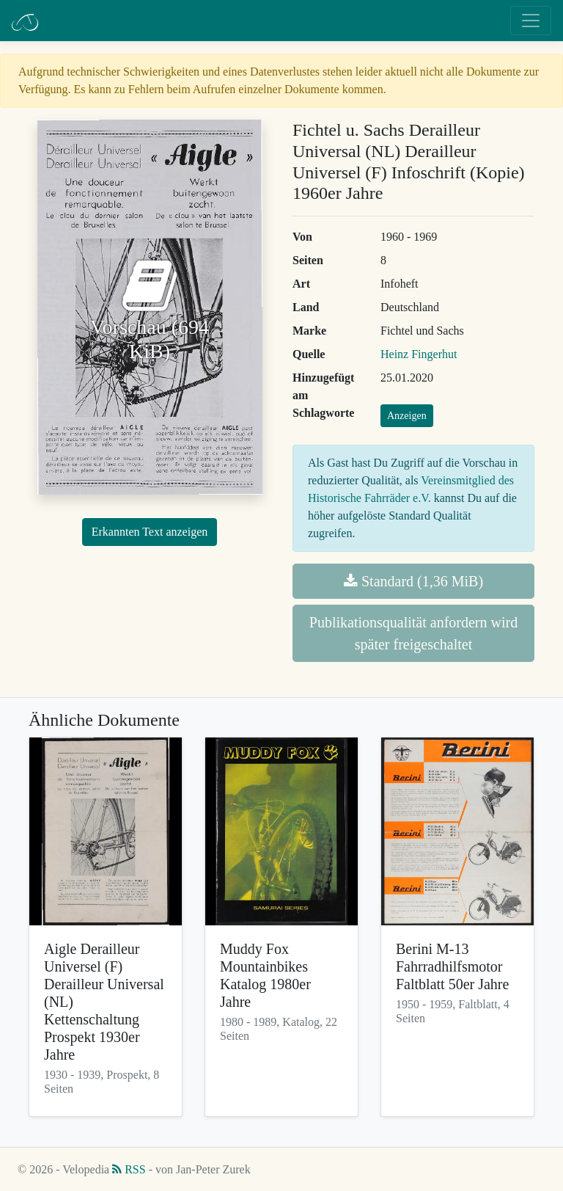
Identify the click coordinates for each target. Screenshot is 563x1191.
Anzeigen (407, 415)
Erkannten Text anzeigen (150, 531)
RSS (128, 1169)
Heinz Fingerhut (418, 354)
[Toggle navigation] (530, 20)
